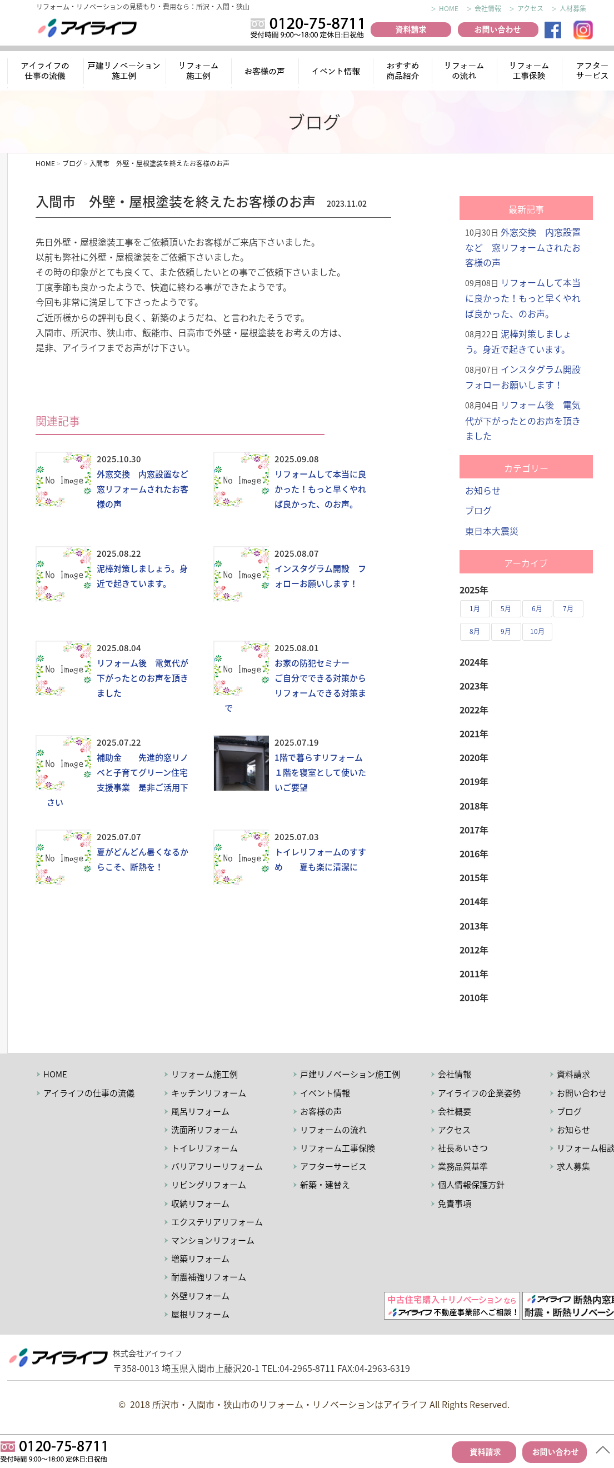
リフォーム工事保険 (531, 72)
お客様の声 (266, 72)
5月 (506, 608)
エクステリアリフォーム (217, 1222)
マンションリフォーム (212, 1240)
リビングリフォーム (208, 1185)
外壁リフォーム (200, 1296)
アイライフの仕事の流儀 (45, 72)
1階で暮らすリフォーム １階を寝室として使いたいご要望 (322, 772)
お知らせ (483, 490)
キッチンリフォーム (208, 1093)
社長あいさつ (463, 1148)
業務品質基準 (463, 1166)
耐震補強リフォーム (208, 1277)
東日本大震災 (491, 530)
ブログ (478, 510)
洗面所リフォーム (204, 1130)
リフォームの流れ (463, 72)
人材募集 (573, 8)
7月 (568, 608)
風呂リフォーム (200, 1111)
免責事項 (454, 1203)
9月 (506, 631)
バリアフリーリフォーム (217, 1166)
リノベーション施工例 (125, 72)
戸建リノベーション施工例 (350, 1074)
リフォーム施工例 (199, 72)
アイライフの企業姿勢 (479, 1093)
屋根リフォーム (200, 1314)
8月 (475, 631)
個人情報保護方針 (471, 1185)
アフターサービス (333, 1166)
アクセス (530, 8)
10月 (537, 631)
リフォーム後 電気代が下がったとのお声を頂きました (142, 678)
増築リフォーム (200, 1258)
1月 (475, 608)
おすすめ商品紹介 (401, 72)
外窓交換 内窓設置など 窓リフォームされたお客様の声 (147, 489)
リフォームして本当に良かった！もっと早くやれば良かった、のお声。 (320, 489)
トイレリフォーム (204, 1148)
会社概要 (454, 1111)
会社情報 (488, 8)
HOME (448, 8)
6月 (537, 608)
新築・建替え (325, 1185)
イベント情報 (335, 72)
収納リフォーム (200, 1203)
